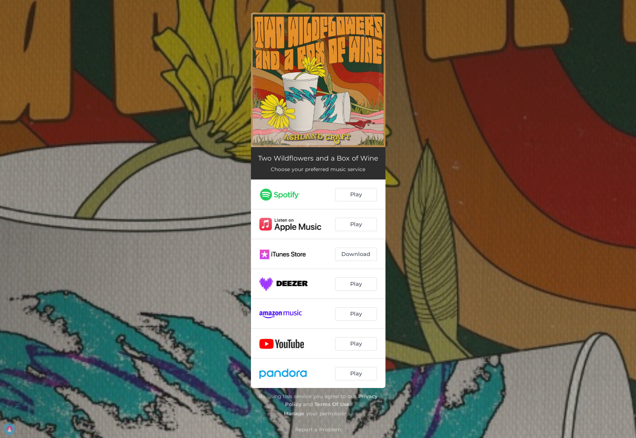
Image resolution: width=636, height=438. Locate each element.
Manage (294, 413)
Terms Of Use (332, 404)
